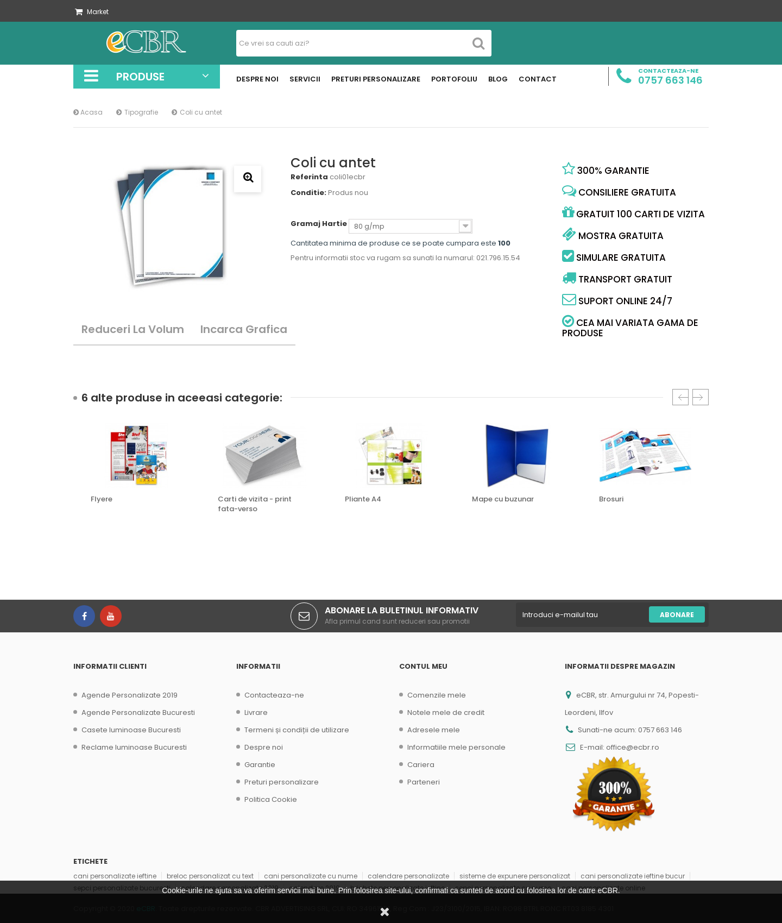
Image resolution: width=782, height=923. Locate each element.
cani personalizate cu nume (310, 876)
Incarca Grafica (243, 329)
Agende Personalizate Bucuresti (138, 712)
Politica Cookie (270, 799)
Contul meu (423, 666)
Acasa (88, 112)
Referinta (309, 177)
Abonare (677, 614)
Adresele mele (433, 730)
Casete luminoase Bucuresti (131, 730)
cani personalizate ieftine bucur (633, 876)
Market (92, 12)
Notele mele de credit (445, 712)
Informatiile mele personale (456, 747)
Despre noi (263, 747)
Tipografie (141, 112)
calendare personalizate (408, 876)
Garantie (259, 764)
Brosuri (611, 499)
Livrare (256, 712)
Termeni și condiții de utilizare (296, 730)
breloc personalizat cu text (210, 876)
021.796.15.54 (498, 258)
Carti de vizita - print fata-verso (255, 504)
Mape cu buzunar (503, 499)
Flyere (101, 499)
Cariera (420, 764)
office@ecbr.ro (632, 747)
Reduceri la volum (132, 329)
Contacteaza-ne (274, 695)
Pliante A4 (363, 499)
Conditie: (308, 193)
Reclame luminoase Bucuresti (134, 747)
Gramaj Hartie (320, 224)
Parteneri (423, 782)
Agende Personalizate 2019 (129, 695)
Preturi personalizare (281, 782)
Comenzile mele (436, 695)
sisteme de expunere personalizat (514, 876)
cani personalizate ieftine (114, 876)
